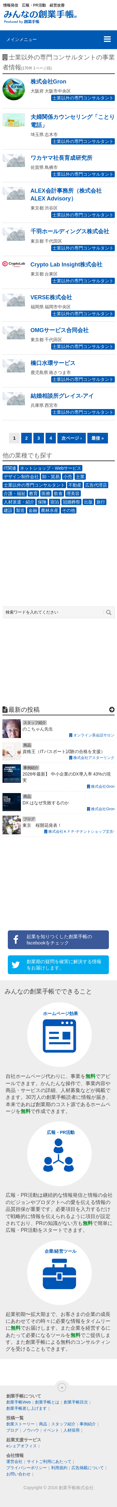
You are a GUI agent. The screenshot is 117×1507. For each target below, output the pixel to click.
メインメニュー (21, 39)
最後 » (97, 438)
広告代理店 (96, 485)
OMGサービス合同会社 (60, 330)
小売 (67, 476)
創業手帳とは (47, 1402)
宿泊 (54, 501)
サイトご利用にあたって (49, 1461)
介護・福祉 (15, 493)
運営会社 (14, 1461)
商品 (43, 1424)
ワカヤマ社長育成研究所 (61, 158)
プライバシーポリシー (26, 1467)
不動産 (74, 485)
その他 (68, 510)
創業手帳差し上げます (26, 1408)
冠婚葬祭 (71, 501)
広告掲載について (87, 1467)
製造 (20, 510)
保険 (42, 501)
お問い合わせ (18, 1474)
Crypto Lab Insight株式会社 (67, 264)
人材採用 (71, 1430)
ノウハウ (31, 1430)
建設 (8, 510)
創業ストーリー (20, 1424)
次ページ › (71, 438)
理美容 (73, 493)
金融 (32, 510)
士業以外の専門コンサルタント (83, 97)
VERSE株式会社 (51, 297)
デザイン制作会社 (21, 476)
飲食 (58, 493)
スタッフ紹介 (63, 1424)
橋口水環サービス (53, 363)
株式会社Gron (48, 81)
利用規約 (59, 1467)
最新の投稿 (24, 709)
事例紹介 (88, 1424)
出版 (88, 501)
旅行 (100, 501)
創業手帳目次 (76, 1402)
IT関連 (10, 468)
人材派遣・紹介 (19, 501)
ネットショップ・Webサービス (50, 468)
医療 (45, 493)
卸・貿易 (51, 476)
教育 (33, 493)
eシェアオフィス (21, 1446)
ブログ (12, 1430)
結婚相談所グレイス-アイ (62, 396)
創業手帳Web (18, 1402)
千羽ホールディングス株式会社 (70, 231)
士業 (80, 476)
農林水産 (49, 510)
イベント (51, 1430)
